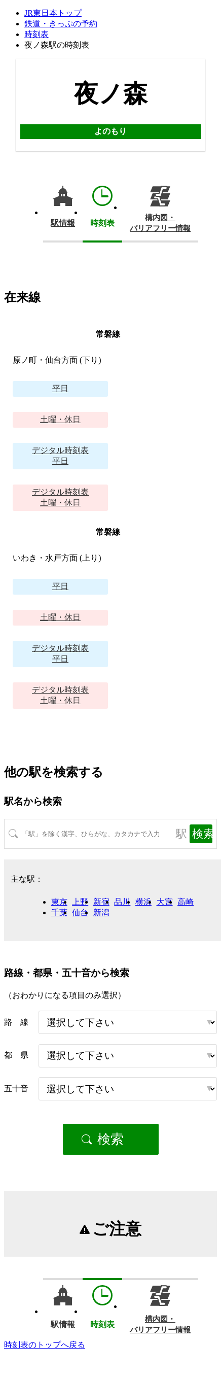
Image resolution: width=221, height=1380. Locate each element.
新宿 (101, 902)
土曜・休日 (60, 419)
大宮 (165, 902)
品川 (122, 902)
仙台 (80, 912)
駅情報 (63, 223)
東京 (59, 902)
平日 (60, 388)
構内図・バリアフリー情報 (160, 222)
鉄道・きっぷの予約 (60, 23)
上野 (80, 902)
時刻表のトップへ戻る (44, 1344)
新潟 (101, 912)
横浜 (143, 902)
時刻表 (36, 34)
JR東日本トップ (53, 13)
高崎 (185, 902)
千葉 (59, 912)
